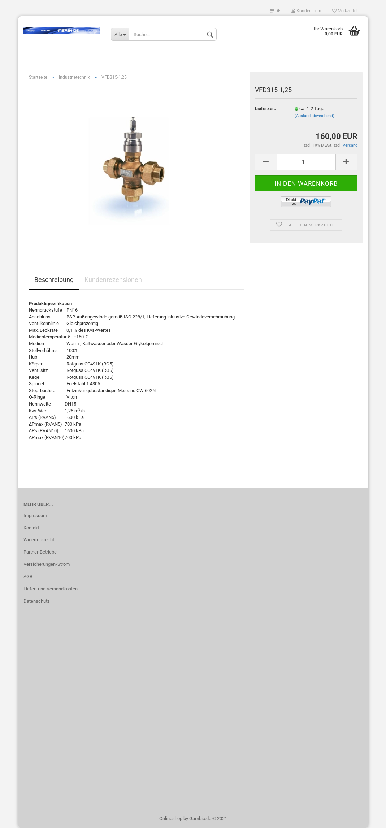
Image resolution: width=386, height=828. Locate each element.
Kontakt (31, 527)
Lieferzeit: (265, 108)
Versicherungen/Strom (46, 564)
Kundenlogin (306, 10)
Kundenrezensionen (113, 279)
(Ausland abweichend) (314, 115)
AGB (27, 576)
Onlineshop (170, 818)
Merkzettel (344, 10)
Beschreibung (54, 279)
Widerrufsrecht (38, 539)
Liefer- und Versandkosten (50, 588)
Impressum (35, 515)
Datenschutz (36, 601)
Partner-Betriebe (40, 552)
